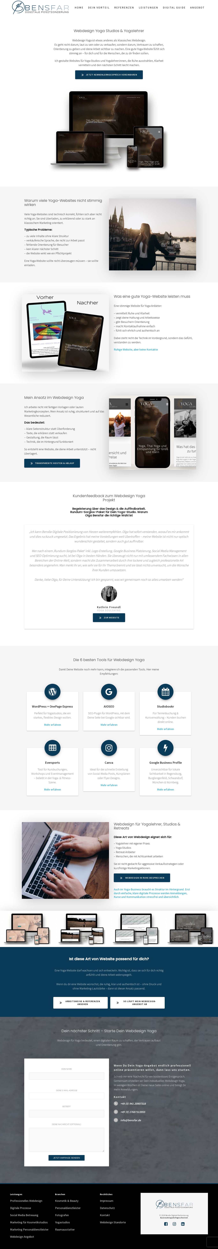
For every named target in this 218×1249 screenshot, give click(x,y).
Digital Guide (174, 7)
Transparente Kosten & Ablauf (52, 463)
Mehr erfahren (52, 725)
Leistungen (148, 7)
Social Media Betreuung (24, 1214)
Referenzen (124, 7)
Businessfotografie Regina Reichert (174, 1216)
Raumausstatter (65, 1228)
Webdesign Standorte (113, 1221)
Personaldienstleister (68, 1206)
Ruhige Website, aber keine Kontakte (136, 349)
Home (79, 7)
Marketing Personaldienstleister (29, 1228)
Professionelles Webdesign (26, 1199)
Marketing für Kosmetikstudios (29, 1221)
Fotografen (62, 1214)
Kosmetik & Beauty (66, 1199)
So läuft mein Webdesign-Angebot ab (136, 1001)
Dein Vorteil (99, 7)
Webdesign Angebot (22, 1235)
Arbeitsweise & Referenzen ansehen (80, 1001)
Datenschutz (107, 1206)
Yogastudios (62, 1221)
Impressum (106, 1199)
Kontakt (105, 1214)
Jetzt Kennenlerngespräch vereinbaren (109, 74)
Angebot (197, 7)
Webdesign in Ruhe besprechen (142, 877)
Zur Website (109, 617)
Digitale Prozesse (20, 1206)
